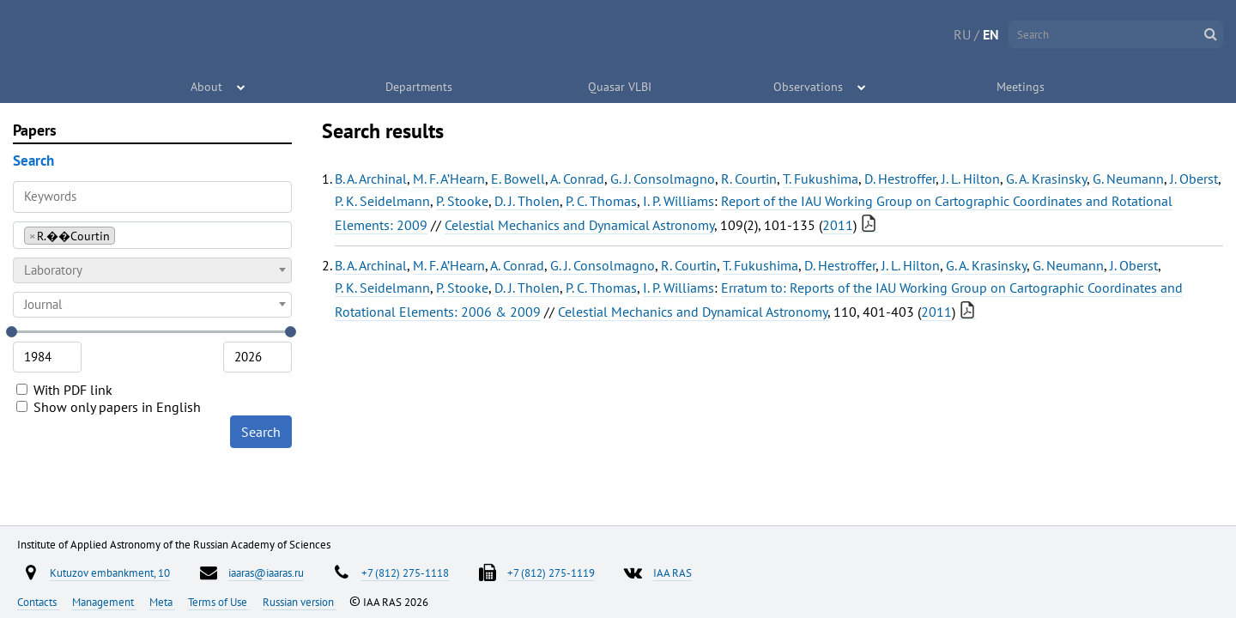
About (207, 86)
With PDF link (64, 389)
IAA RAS (672, 572)
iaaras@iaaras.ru (266, 572)
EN (991, 34)
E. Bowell (518, 178)
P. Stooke (462, 200)
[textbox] (152, 270)
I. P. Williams (678, 200)
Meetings (1021, 86)
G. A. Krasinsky (1046, 178)
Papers (35, 130)
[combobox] (152, 235)
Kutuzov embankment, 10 (110, 572)
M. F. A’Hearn (449, 178)
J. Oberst (1194, 178)
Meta (162, 601)
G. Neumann (1128, 178)
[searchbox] (124, 235)
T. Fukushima (820, 178)
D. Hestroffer (900, 178)
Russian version (299, 601)
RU (962, 34)
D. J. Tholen (527, 200)
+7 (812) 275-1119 (551, 572)
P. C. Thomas (601, 200)
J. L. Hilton (971, 178)
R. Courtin (749, 178)
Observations (809, 86)
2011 (837, 224)
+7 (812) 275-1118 (405, 572)
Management (104, 601)
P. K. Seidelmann (382, 200)
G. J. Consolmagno (662, 178)
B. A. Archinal (371, 178)
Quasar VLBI (619, 86)
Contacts (38, 601)
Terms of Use (219, 601)
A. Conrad (577, 178)
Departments (419, 86)
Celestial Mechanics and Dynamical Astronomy (579, 224)
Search (261, 431)
